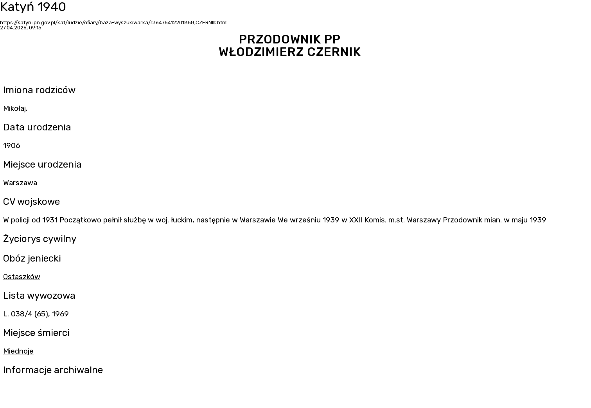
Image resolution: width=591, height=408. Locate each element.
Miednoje (18, 351)
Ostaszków (21, 277)
